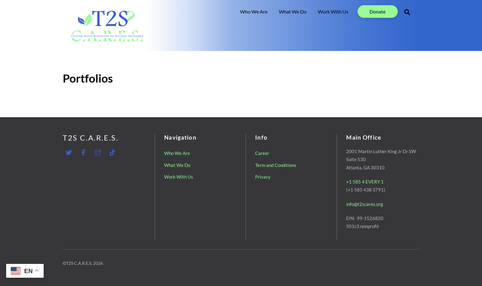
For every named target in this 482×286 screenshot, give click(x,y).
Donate (377, 11)
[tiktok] (112, 151)
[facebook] (83, 151)
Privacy (263, 177)
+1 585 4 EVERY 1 (365, 181)
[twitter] (69, 151)
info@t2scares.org (364, 204)
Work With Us (333, 11)
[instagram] (98, 151)
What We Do (292, 11)
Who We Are (253, 11)
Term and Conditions (275, 165)
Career (262, 153)
